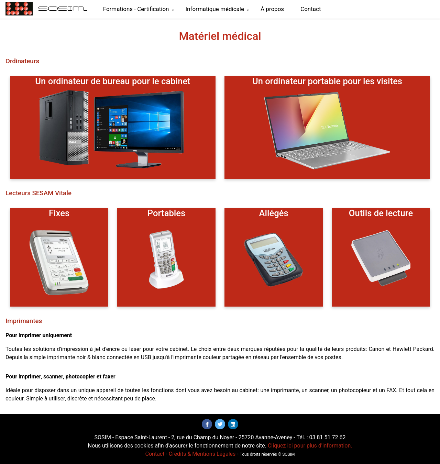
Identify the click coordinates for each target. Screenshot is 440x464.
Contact (310, 8)
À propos (272, 8)
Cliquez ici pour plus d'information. (310, 445)
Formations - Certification (138, 8)
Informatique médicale (217, 8)
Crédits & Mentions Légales (202, 454)
